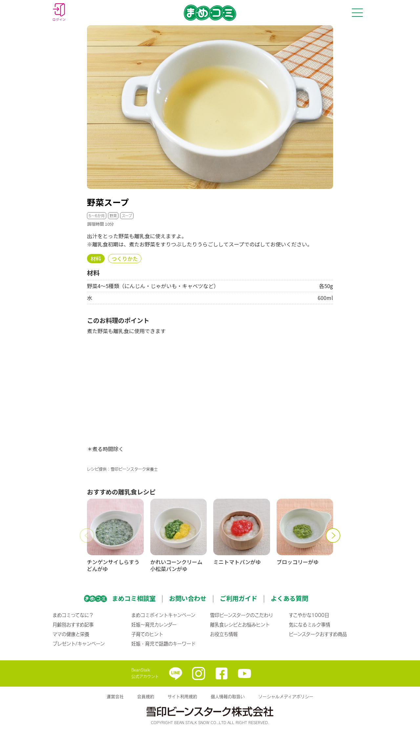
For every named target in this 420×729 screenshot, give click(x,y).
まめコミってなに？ (73, 615)
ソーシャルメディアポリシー (285, 696)
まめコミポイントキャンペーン (163, 615)
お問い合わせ (187, 598)
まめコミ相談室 (134, 598)
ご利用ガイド (238, 598)
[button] (87, 535)
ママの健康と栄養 (70, 634)
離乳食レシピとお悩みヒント (240, 624)
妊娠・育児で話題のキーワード (163, 644)
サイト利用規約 (182, 696)
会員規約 (145, 696)
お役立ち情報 (224, 634)
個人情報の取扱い (228, 696)
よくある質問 (289, 598)
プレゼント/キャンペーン (78, 644)
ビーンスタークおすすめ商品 (318, 634)
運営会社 (115, 696)
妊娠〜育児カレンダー (154, 624)
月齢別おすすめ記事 (73, 624)
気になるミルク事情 (309, 624)
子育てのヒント (147, 634)
